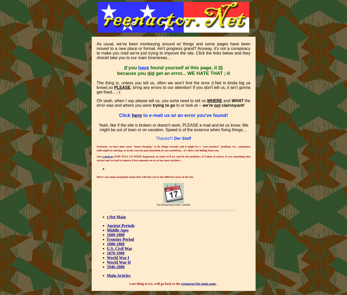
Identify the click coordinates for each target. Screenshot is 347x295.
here (137, 115)
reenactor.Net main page (198, 284)
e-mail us (107, 156)
